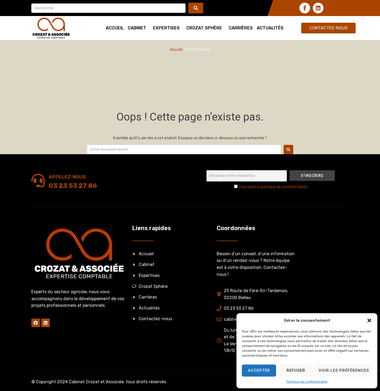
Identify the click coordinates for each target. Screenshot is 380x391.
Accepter (259, 370)
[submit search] (195, 8)
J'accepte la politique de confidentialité (272, 187)
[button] (369, 320)
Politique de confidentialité (307, 382)
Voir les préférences (344, 370)
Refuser (296, 370)
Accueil (176, 49)
